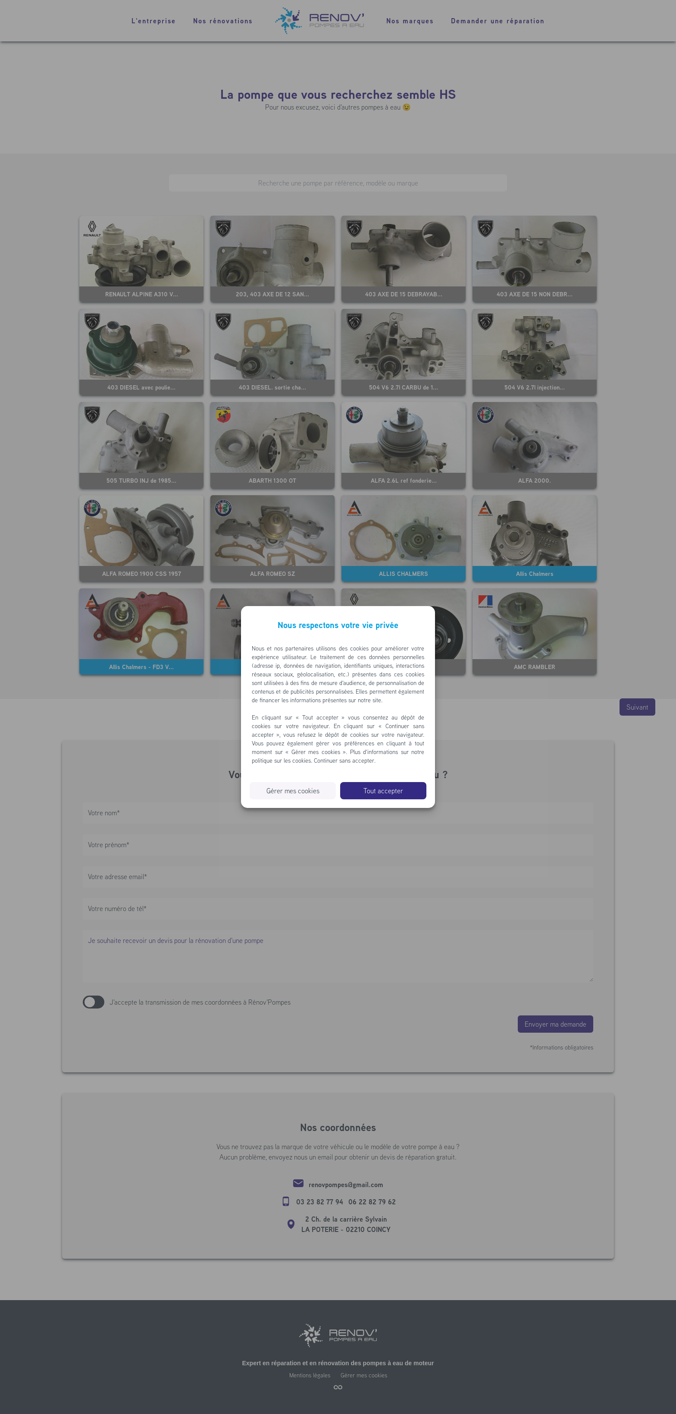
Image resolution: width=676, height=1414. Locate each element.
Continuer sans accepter (344, 760)
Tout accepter (383, 790)
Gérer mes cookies (292, 790)
